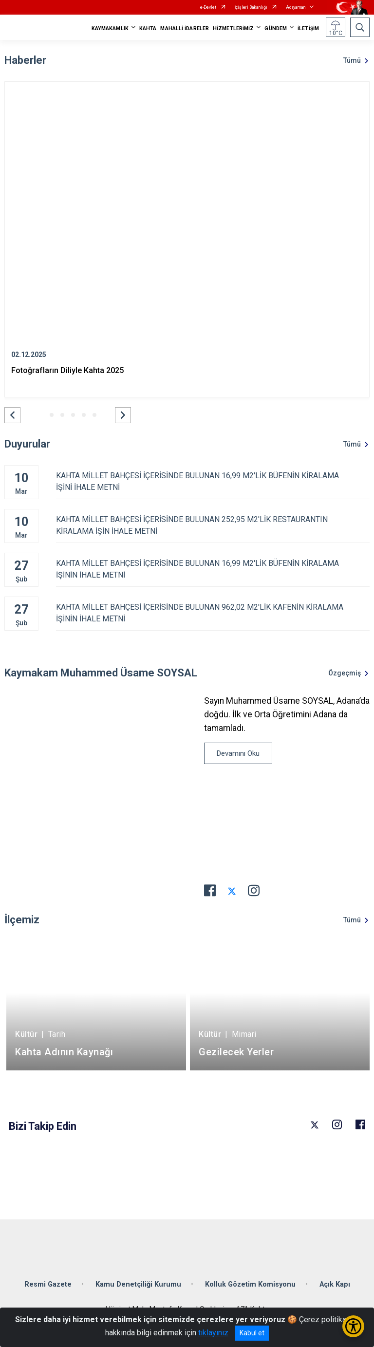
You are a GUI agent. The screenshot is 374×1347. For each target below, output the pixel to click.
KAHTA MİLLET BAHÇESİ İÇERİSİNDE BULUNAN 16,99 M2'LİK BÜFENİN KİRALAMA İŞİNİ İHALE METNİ (213, 481)
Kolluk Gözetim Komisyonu (250, 1284)
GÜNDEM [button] (275, 28)
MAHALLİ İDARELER (184, 28)
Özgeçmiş (344, 673)
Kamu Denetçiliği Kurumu (138, 1284)
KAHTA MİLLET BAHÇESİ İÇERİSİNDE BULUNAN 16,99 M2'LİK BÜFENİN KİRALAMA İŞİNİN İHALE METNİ (213, 569)
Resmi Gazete (48, 1284)
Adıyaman (295, 7)
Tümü (352, 60)
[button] (12, 415)
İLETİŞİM (308, 28)
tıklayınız (213, 1332)
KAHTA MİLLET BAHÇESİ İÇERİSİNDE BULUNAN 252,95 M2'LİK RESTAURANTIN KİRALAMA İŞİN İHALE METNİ (213, 525)
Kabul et (252, 1333)
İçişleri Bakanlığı (251, 7)
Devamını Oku (238, 753)
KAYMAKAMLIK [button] (110, 28)
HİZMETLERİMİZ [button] (233, 28)
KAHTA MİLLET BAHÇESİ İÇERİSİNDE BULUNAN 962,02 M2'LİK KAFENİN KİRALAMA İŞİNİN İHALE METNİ (213, 612)
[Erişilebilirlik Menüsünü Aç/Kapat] (353, 1326)
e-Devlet (208, 7)
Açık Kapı (334, 1284)
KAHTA (148, 28)
